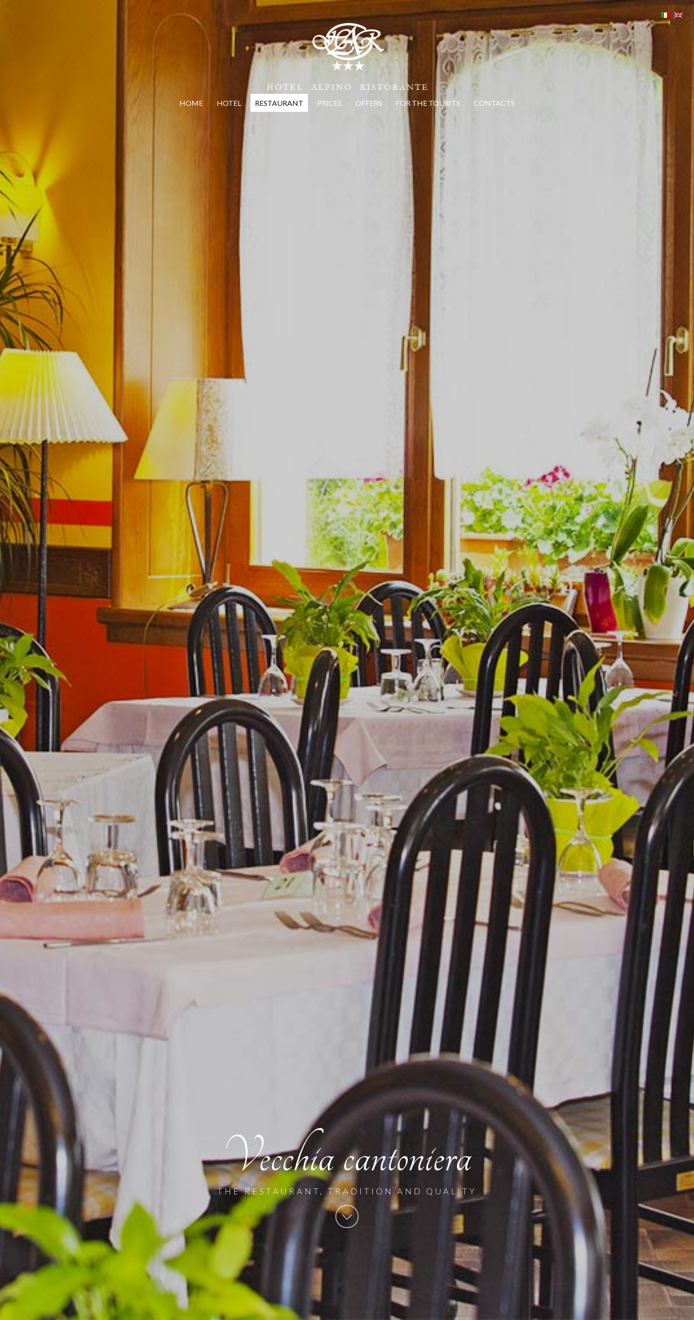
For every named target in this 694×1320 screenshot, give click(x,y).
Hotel (229, 102)
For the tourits (428, 102)
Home (191, 102)
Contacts (494, 102)
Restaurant (279, 102)
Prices (329, 102)
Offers (368, 102)
